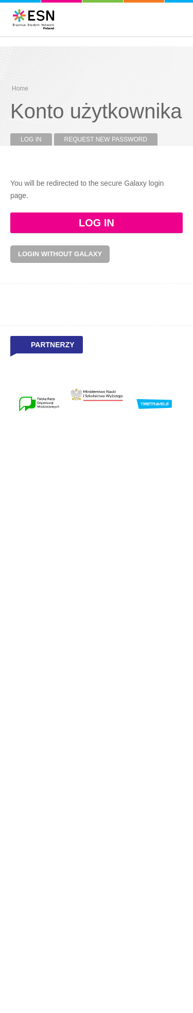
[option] (39, 404)
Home (20, 88)
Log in (36, 139)
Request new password (106, 139)
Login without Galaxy (60, 254)
